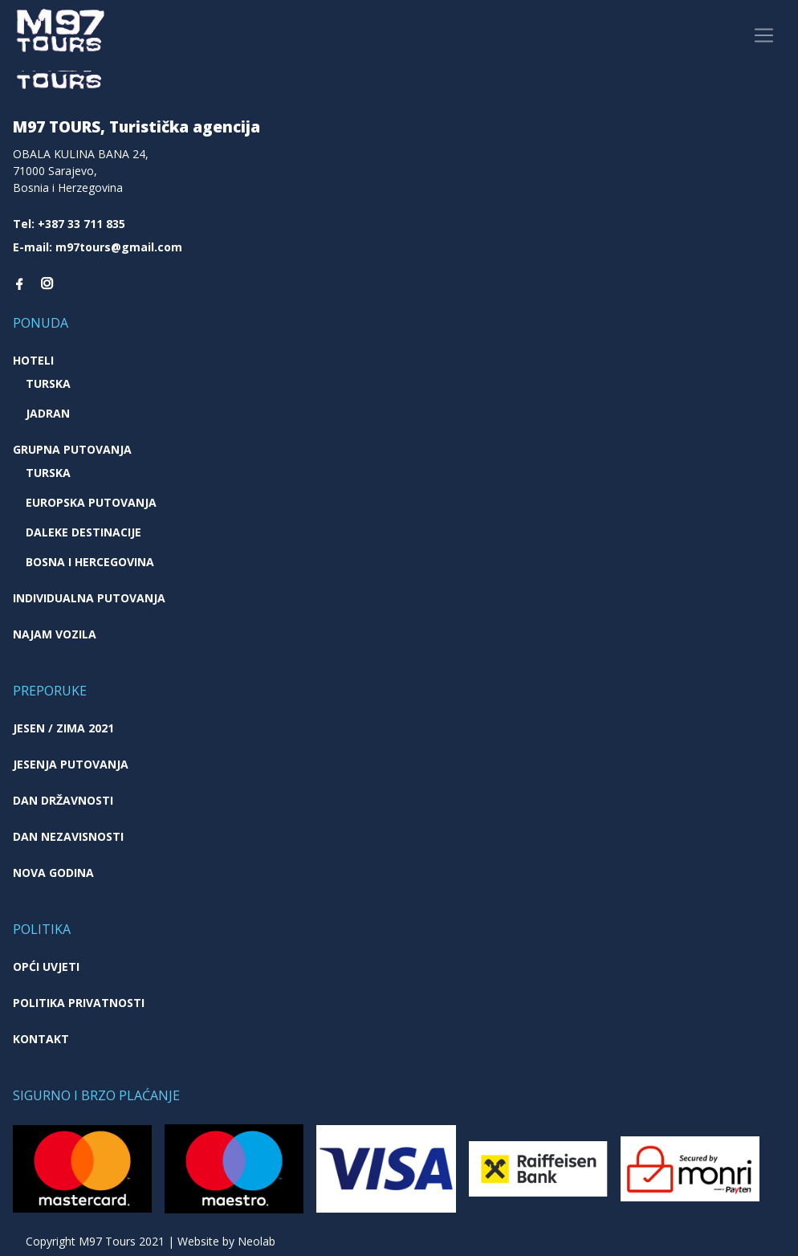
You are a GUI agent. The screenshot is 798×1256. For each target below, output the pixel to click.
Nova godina (53, 872)
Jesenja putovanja (70, 764)
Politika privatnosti (79, 1002)
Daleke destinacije (83, 532)
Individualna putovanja (89, 598)
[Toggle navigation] (764, 36)
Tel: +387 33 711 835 (69, 223)
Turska (48, 383)
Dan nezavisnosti (68, 836)
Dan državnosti (63, 800)
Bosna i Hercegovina (90, 561)
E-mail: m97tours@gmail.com (97, 247)
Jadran (48, 413)
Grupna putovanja (72, 449)
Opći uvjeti (46, 966)
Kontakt (41, 1038)
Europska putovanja (91, 502)
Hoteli (33, 360)
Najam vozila (54, 634)
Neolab (256, 1241)
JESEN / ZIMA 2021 (63, 728)
